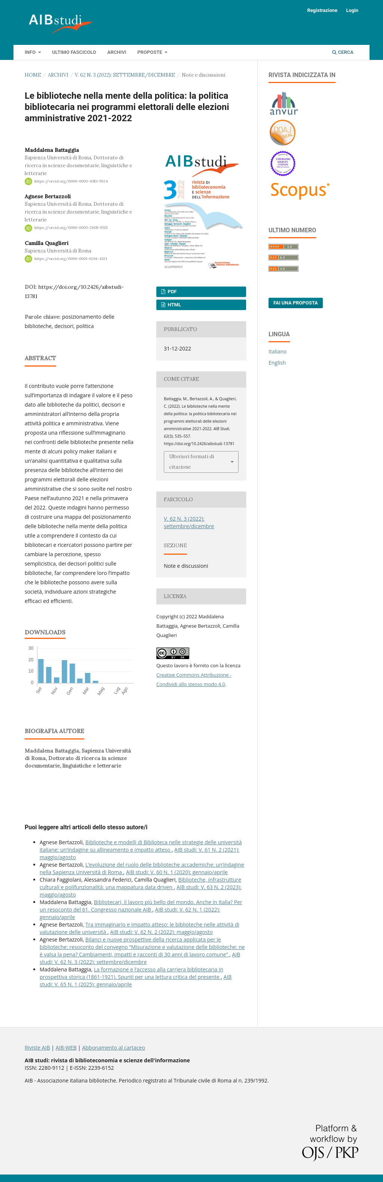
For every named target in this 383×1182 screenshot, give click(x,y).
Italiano (278, 351)
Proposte (150, 52)
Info (31, 52)
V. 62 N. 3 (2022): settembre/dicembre (125, 75)
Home (33, 75)
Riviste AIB (37, 1047)
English (277, 362)
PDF (171, 291)
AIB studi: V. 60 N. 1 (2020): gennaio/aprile (177, 872)
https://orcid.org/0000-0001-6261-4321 (70, 258)
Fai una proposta (295, 303)
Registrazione (322, 10)
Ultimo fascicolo (74, 52)
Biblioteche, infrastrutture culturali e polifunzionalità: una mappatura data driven (140, 883)
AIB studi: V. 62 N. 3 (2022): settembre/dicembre (140, 958)
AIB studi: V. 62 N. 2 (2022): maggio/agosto (161, 932)
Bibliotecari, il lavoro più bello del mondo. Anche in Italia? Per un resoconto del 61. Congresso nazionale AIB (141, 905)
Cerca (342, 52)
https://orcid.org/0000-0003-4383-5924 (71, 181)
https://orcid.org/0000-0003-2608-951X (71, 228)
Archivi (116, 52)
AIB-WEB (66, 1047)
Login (352, 10)
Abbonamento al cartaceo (113, 1047)
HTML (173, 304)
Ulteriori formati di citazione (191, 461)
